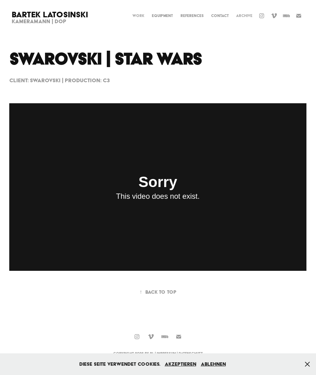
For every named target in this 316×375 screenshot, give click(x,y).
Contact (220, 15)
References (192, 15)
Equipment (162, 15)
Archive (244, 15)
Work (138, 15)
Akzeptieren (180, 364)
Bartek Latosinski (50, 14)
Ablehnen (213, 364)
